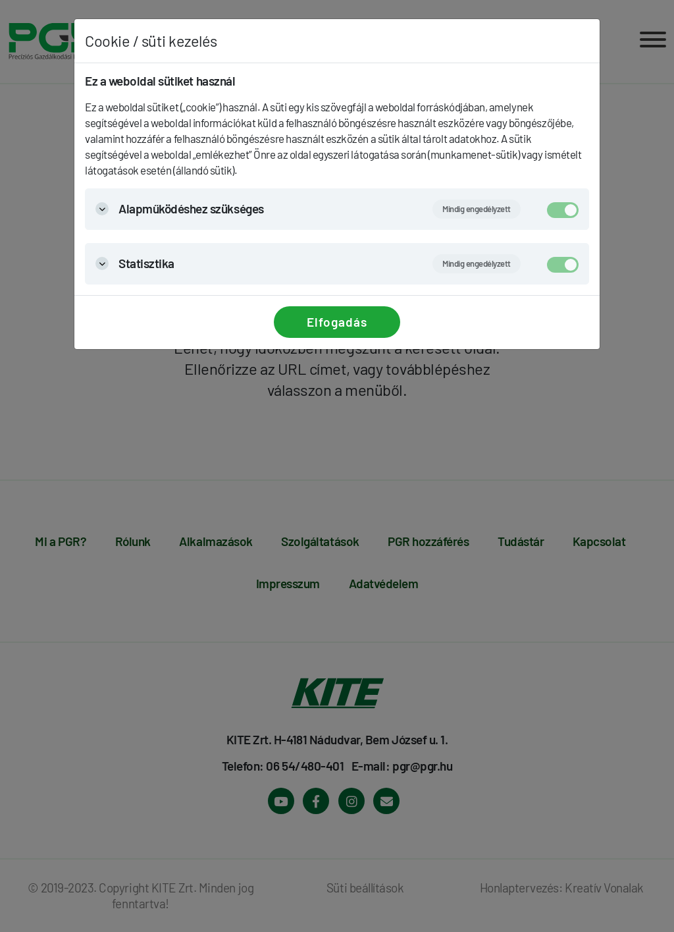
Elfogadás (337, 321)
